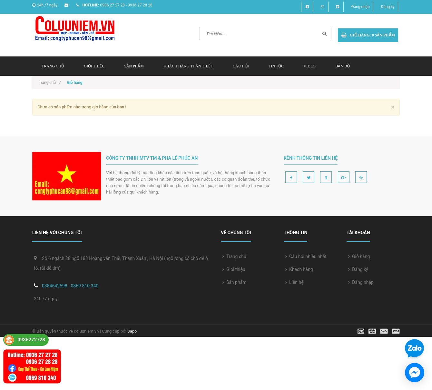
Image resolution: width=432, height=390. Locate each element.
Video (310, 66)
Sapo (132, 331)
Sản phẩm (234, 282)
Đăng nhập (360, 7)
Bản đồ (342, 66)
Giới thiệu (94, 66)
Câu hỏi (241, 66)
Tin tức (276, 66)
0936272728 (31, 340)
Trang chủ (234, 256)
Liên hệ (294, 282)
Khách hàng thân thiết (188, 66)
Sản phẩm (134, 66)
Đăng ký (388, 7)
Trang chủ (53, 66)
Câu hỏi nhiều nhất (306, 256)
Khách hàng (299, 269)
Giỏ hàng (359, 256)
